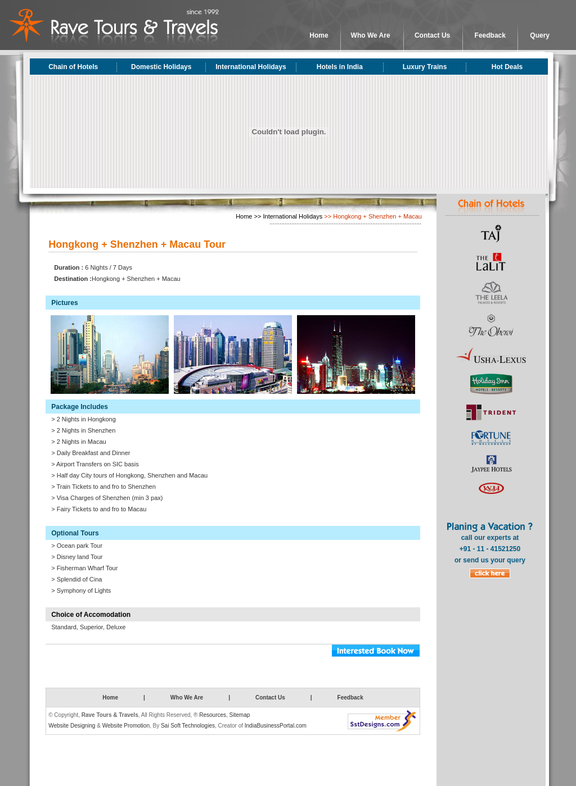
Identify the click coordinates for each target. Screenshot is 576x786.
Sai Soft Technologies (188, 726)
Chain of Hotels (73, 67)
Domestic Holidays (161, 67)
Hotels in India (340, 67)
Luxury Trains (425, 67)
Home (318, 35)
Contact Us (432, 35)
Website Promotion (126, 726)
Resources (212, 715)
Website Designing (71, 726)
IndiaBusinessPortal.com (276, 726)
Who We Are (370, 35)
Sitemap (240, 715)
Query (540, 35)
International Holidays (250, 67)
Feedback (490, 35)
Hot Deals (507, 67)
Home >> (248, 216)
